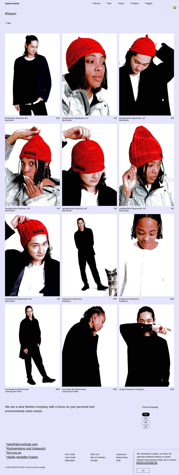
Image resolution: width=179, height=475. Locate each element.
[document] (89, 237)
